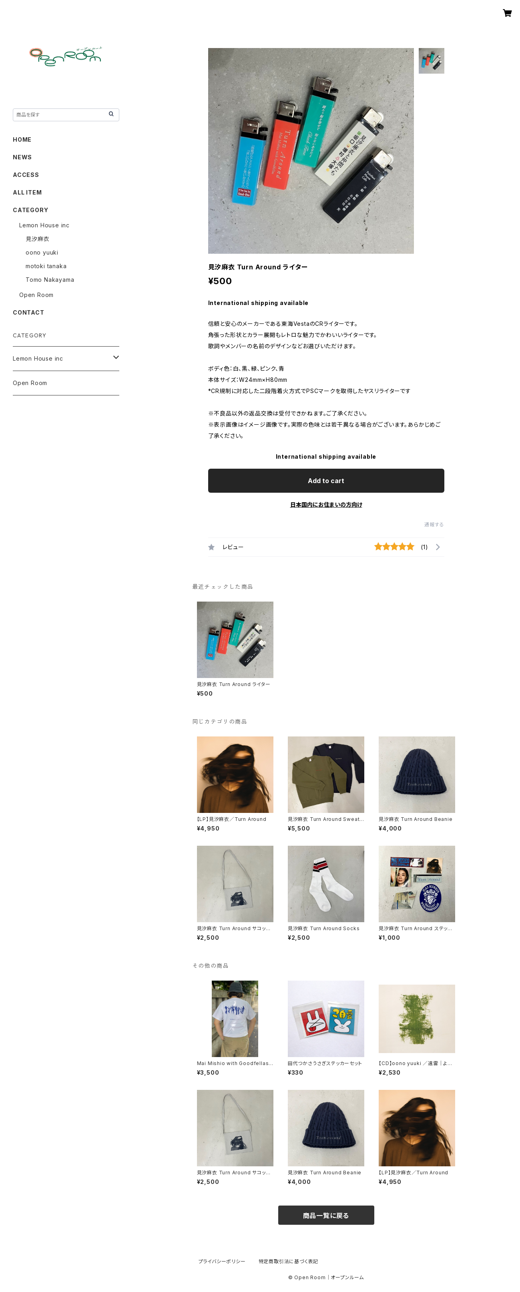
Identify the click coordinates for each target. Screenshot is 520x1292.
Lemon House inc (44, 225)
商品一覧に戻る (326, 1216)
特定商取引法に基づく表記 (289, 1261)
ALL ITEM (27, 192)
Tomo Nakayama (50, 279)
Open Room (36, 294)
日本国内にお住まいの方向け (326, 504)
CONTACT (28, 312)
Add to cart (326, 481)
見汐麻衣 (37, 238)
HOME (22, 139)
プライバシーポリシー (222, 1261)
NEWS (22, 157)
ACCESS (26, 174)
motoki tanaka (46, 266)
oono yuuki (42, 252)
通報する (434, 525)
